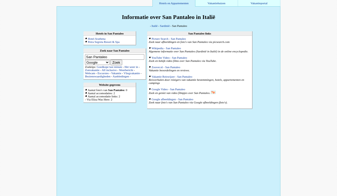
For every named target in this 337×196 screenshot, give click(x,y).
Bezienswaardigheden (98, 76)
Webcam (90, 73)
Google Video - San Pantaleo (168, 89)
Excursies (103, 73)
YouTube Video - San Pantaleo (169, 57)
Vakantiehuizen (216, 3)
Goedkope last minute (109, 66)
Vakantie (116, 73)
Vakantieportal (259, 3)
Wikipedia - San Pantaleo (166, 48)
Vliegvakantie (132, 73)
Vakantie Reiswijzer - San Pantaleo (172, 76)
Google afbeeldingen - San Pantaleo (172, 99)
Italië (155, 25)
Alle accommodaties (267, 194)
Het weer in (131, 66)
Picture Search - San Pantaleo (169, 38)
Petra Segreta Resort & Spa (104, 41)
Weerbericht (126, 70)
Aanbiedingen (121, 76)
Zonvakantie (92, 70)
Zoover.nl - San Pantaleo (166, 67)
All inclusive (109, 70)
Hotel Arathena (97, 38)
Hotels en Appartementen (174, 3)
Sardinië (165, 25)
